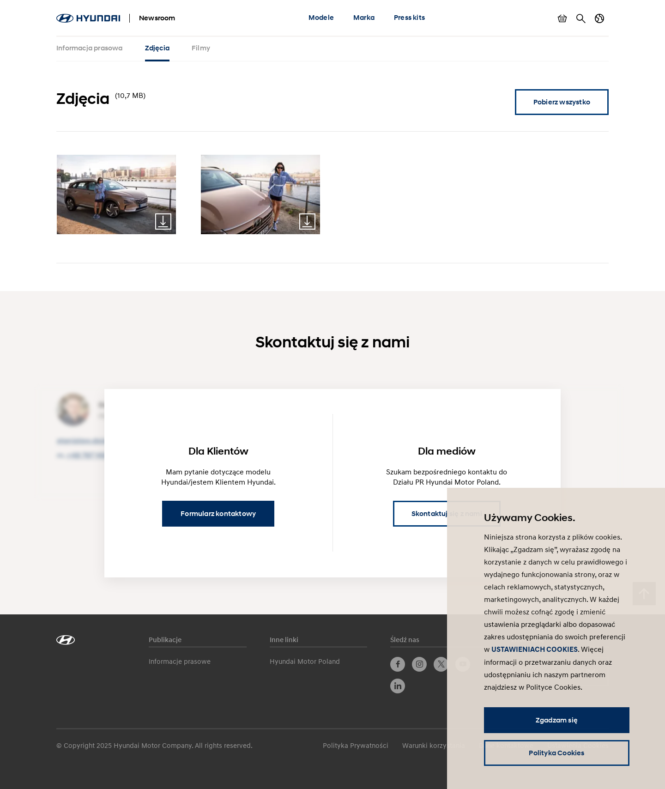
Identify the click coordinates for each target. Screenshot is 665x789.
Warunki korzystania (433, 745)
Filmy (201, 48)
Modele (321, 17)
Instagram (419, 664)
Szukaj (581, 18)
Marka (364, 17)
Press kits (409, 17)
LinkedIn (397, 686)
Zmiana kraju (599, 18)
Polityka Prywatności (355, 745)
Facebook (397, 664)
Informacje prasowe (180, 661)
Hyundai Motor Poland (305, 661)
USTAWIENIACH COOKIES (534, 649)
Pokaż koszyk (562, 18)
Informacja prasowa (89, 48)
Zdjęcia (157, 48)
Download (163, 221)
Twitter (441, 664)
